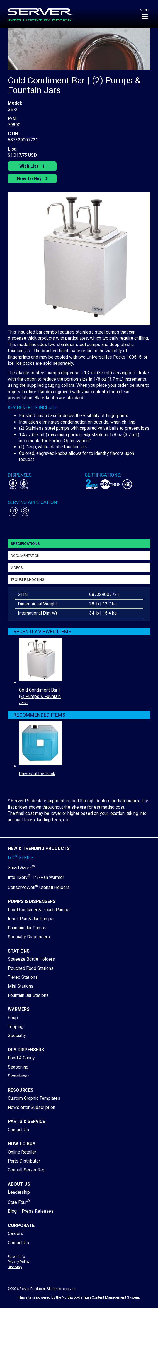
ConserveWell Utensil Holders (39, 887)
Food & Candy (21, 1057)
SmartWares (21, 867)
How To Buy (30, 178)
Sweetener (18, 1076)
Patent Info (16, 1257)
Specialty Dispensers (29, 936)
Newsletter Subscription (31, 1107)
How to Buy (21, 1143)
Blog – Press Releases (31, 1211)
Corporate (21, 1225)
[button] (144, 14)
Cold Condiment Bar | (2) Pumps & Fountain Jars (40, 696)
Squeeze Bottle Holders (31, 959)
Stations (19, 951)
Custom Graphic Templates (34, 1098)
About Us (19, 1184)
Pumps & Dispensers (31, 901)
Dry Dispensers (26, 1049)
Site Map (15, 1267)
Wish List (29, 166)
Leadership (19, 1192)
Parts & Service (26, 1121)
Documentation (25, 556)
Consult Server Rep (26, 1170)
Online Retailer (22, 1152)
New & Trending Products (39, 848)
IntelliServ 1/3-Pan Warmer (36, 877)
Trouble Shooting (27, 579)
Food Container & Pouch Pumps (39, 909)
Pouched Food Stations (31, 968)
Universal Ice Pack (37, 773)
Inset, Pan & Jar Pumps (31, 918)
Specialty (17, 1035)
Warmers (19, 1009)
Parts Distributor (24, 1161)
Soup (13, 1017)
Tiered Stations (23, 977)
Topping (15, 1026)
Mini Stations (20, 986)
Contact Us (18, 1129)
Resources (20, 1090)
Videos (17, 568)
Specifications (25, 544)
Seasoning (18, 1067)
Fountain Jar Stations (28, 995)
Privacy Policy (18, 1262)
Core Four (19, 1202)
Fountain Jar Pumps (27, 928)
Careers (15, 1233)
